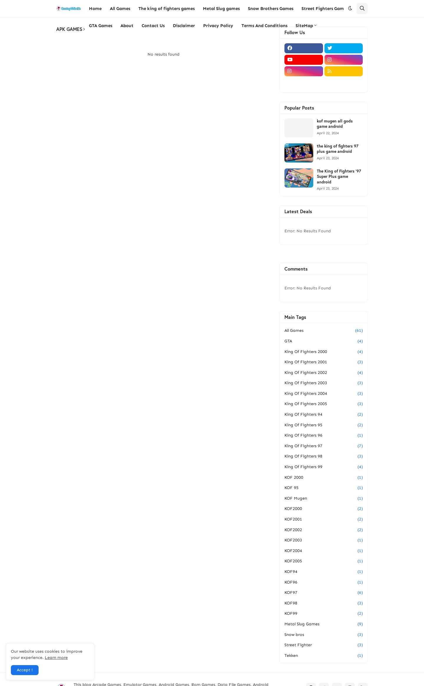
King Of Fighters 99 (323, 467)
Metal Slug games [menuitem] (221, 8)
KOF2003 (323, 540)
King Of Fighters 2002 (323, 373)
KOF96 (323, 582)
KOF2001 (323, 519)
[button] (350, 8)
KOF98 (323, 603)
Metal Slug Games (323, 624)
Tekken (323, 656)
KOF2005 (323, 561)
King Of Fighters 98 (323, 456)
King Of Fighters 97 (323, 446)
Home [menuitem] (95, 8)
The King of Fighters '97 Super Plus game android (339, 176)
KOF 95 (323, 488)
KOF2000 (323, 509)
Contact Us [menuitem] (153, 25)
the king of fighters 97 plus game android (337, 148)
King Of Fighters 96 (323, 435)
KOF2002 (323, 530)
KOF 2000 (323, 477)
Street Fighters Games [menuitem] (325, 8)
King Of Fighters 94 (323, 414)
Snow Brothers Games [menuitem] (270, 8)
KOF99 (323, 614)
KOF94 (323, 572)
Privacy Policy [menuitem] (218, 25)
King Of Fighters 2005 (323, 404)
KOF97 (323, 593)
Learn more (56, 657)
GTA (323, 341)
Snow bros (323, 635)
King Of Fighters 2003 (323, 383)
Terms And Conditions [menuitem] (264, 25)
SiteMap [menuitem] (304, 25)
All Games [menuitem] (120, 8)
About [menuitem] (126, 25)
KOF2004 (323, 551)
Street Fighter (323, 645)
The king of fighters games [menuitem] (166, 8)
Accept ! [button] (25, 669)
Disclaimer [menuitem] (184, 25)
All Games (323, 331)
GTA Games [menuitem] (100, 25)
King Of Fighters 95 (323, 425)
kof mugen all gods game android (335, 123)
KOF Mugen (323, 498)
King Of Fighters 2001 (323, 362)
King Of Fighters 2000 (323, 352)
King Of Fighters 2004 (323, 394)
